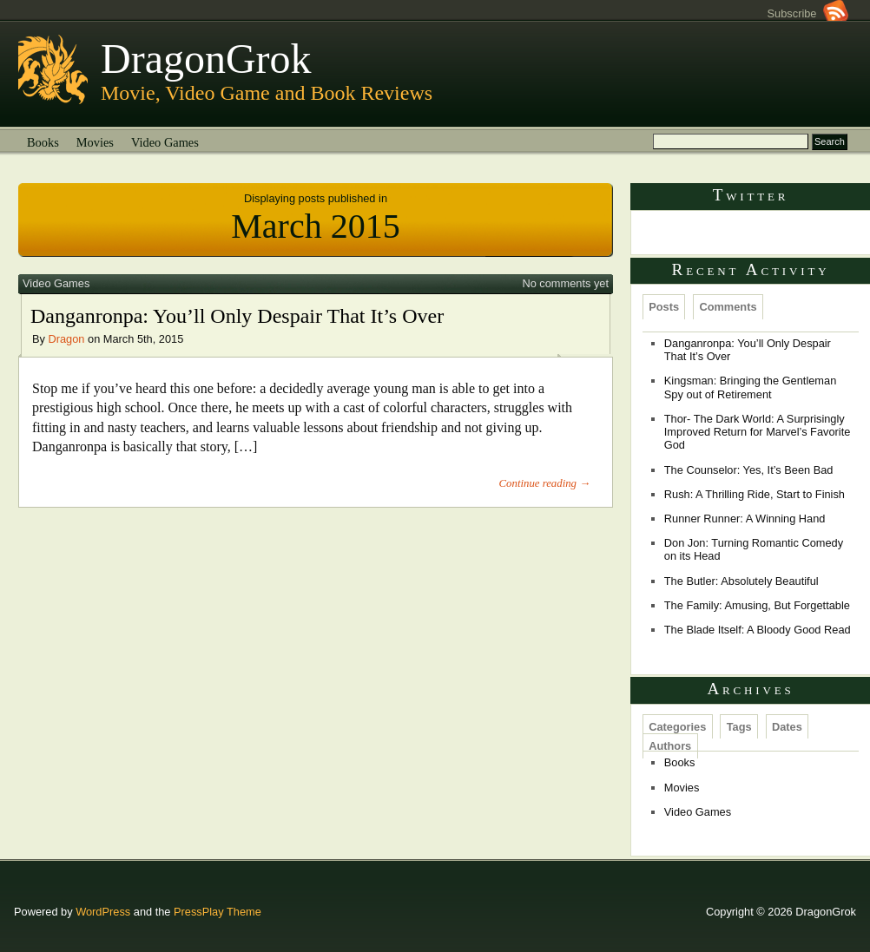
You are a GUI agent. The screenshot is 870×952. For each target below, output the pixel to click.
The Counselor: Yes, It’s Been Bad (749, 469)
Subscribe (808, 13)
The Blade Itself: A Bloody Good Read (757, 629)
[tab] (664, 306)
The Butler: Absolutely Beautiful (741, 581)
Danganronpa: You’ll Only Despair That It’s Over (237, 316)
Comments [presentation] (727, 306)
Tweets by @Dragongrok (704, 233)
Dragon (67, 338)
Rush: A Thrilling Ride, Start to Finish (754, 494)
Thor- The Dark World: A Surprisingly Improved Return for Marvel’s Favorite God (757, 432)
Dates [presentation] (787, 726)
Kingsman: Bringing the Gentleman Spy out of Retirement (750, 387)
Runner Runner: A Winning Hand (745, 518)
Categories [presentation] (677, 726)
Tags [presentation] (739, 726)
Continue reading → (544, 483)
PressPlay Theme (217, 911)
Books (43, 142)
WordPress (103, 911)
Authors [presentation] (670, 745)
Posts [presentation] (664, 306)
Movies (95, 142)
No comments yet (565, 283)
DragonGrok (206, 59)
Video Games (165, 142)
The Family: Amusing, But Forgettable (757, 605)
